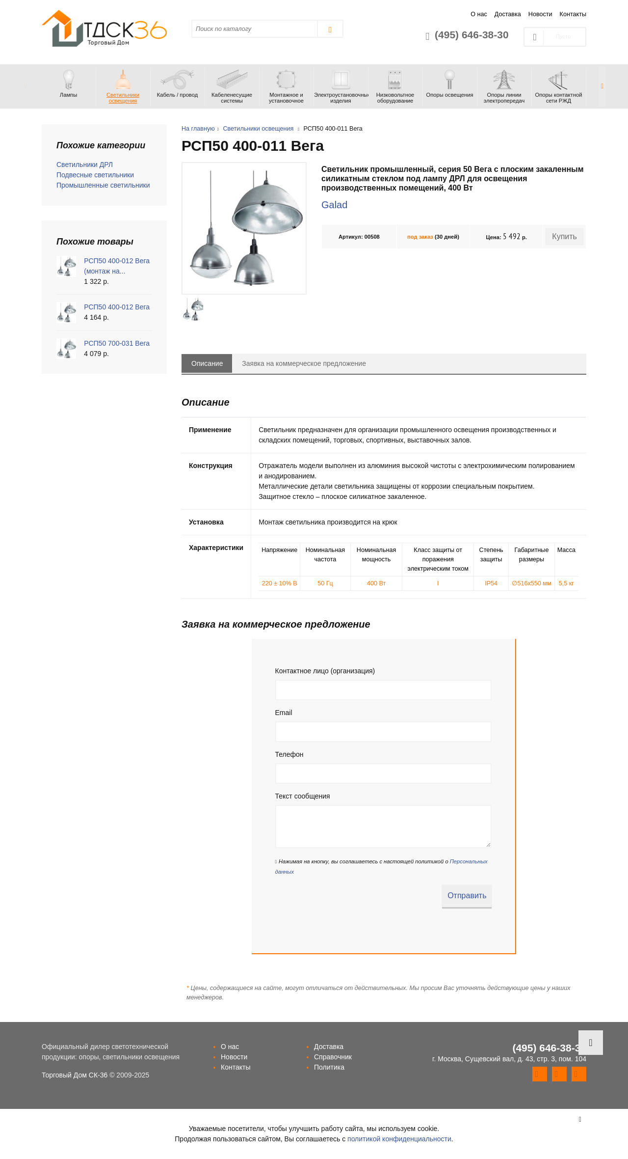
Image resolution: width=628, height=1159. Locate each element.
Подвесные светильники (95, 175)
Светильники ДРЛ (84, 164)
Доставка (508, 14)
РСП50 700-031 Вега (117, 343)
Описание (207, 363)
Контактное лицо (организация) (325, 671)
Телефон (289, 754)
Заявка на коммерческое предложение (304, 363)
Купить (564, 236)
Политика (329, 1067)
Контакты (573, 14)
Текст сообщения (302, 796)
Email (283, 713)
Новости (540, 14)
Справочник (333, 1057)
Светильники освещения (258, 128)
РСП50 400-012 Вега (117, 307)
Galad (334, 204)
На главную (198, 128)
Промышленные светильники (103, 185)
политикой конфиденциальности (399, 1139)
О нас (479, 14)
